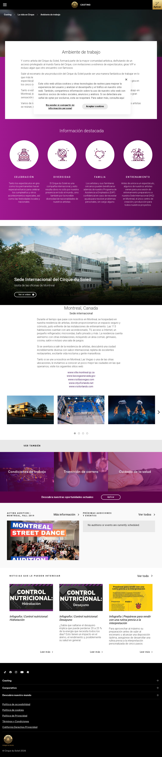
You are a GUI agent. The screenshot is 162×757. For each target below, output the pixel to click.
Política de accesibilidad (16, 704)
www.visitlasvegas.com (81, 379)
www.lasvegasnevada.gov (81, 375)
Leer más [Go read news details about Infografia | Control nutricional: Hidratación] (45, 652)
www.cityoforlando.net (81, 383)
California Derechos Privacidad (19, 727)
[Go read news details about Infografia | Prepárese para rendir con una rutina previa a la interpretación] (131, 597)
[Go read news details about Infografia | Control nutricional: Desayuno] (81, 597)
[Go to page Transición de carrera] (81, 471)
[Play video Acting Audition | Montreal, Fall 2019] (43, 540)
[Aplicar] (157, 4)
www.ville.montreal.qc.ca (81, 372)
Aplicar (111, 497)
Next (158, 412)
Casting (8, 14)
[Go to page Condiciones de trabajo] (27, 471)
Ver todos (144, 514)
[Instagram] (16, 672)
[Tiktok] (5, 672)
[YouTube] (22, 672)
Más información (64, 514)
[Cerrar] (126, 79)
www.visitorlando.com (81, 386)
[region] (82, 95)
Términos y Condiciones (15, 721)
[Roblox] (28, 672)
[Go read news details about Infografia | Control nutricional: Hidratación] (31, 597)
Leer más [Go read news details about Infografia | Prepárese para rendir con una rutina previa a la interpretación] (145, 652)
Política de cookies (13, 710)
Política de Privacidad (14, 715)
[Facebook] (10, 672)
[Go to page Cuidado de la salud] (135, 471)
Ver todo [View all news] (143, 576)
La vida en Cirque (26, 14)
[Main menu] (4, 4)
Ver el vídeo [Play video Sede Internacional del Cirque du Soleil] (25, 294)
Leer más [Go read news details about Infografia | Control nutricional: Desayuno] (95, 652)
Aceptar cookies (95, 106)
